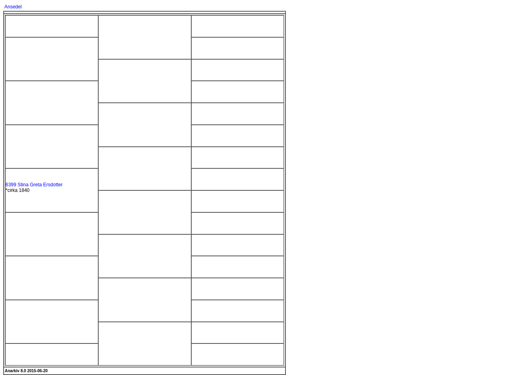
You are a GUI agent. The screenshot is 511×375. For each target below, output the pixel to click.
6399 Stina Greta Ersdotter (34, 185)
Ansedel (13, 7)
